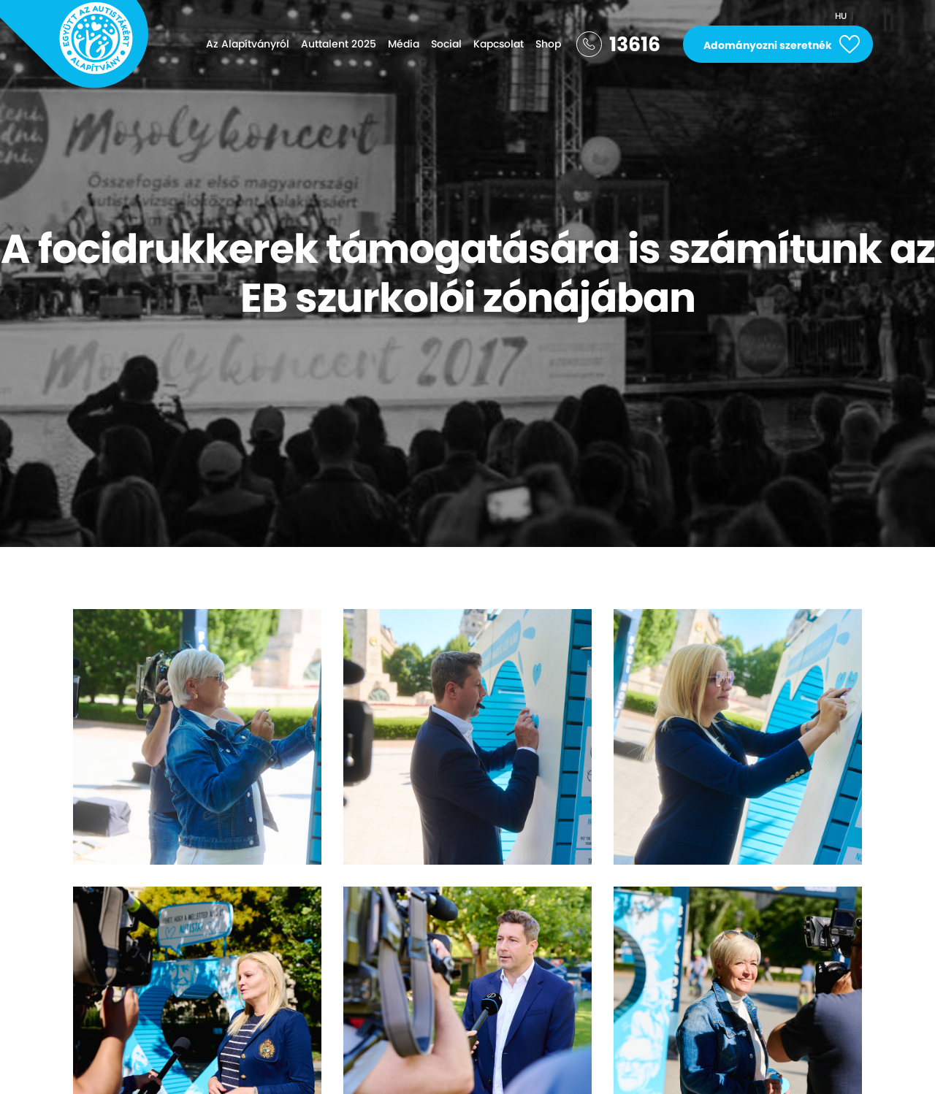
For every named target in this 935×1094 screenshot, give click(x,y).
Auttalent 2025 (338, 44)
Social (446, 44)
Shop (548, 44)
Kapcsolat (498, 44)
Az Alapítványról (247, 44)
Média (403, 44)
